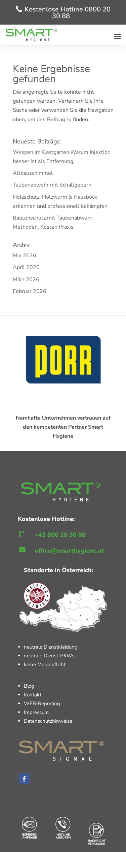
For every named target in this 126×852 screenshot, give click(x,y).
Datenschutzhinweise (48, 721)
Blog (29, 686)
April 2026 (26, 267)
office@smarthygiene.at (69, 551)
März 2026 (26, 279)
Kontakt (32, 694)
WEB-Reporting (42, 703)
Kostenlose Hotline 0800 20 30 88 (68, 13)
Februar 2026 (29, 291)
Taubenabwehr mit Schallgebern (52, 185)
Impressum (36, 712)
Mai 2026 (24, 255)
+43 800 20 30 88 (60, 535)
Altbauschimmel (33, 173)
